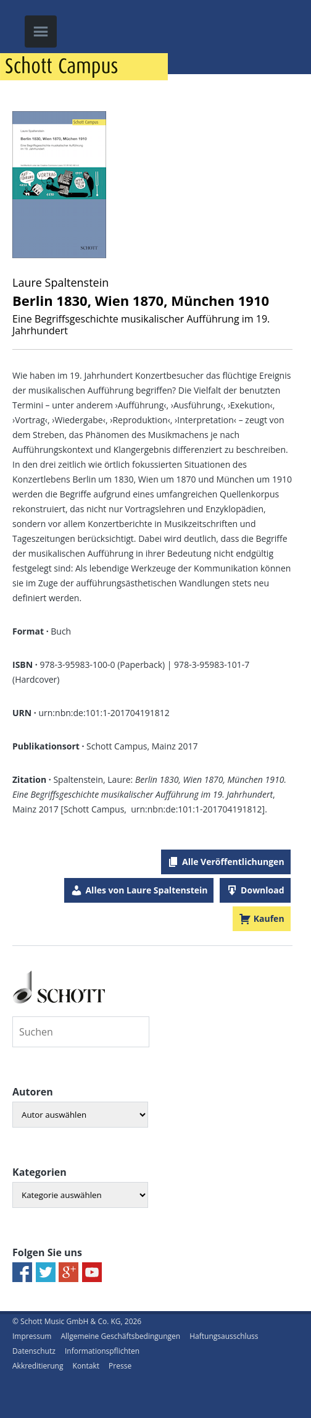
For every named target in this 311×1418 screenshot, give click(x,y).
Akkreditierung (37, 1366)
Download (262, 890)
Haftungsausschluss (223, 1336)
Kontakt (86, 1366)
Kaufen (269, 918)
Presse (120, 1366)
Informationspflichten (102, 1351)
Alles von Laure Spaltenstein (146, 890)
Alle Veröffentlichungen (233, 861)
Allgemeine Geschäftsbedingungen (120, 1336)
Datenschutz (34, 1351)
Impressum (31, 1336)
